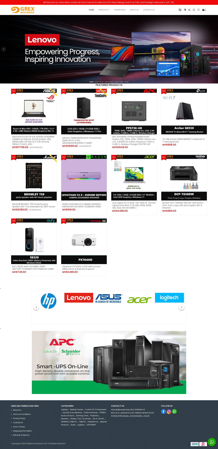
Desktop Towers (76, 409)
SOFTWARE (91, 425)
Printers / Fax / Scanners (80, 418)
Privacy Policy (19, 418)
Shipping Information (22, 431)
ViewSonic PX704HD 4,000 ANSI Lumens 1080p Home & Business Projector (81, 267)
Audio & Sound (67, 415)
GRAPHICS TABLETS (69, 422)
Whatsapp (174, 411)
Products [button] (104, 9)
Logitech (81, 425)
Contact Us (149, 9)
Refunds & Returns (21, 435)
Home (91, 9)
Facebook (163, 411)
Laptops (64, 409)
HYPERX (102, 412)
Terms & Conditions (22, 414)
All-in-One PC (98, 418)
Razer (73, 425)
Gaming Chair (82, 415)
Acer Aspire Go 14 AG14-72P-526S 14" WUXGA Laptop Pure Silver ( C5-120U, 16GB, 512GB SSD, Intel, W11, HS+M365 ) (134, 205)
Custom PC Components (95, 409)
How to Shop (19, 426)
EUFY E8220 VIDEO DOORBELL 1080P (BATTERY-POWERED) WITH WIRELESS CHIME (33, 267)
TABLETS (82, 422)
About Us (134, 9)
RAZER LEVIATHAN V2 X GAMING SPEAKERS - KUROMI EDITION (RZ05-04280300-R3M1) (82, 205)
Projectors (94, 415)
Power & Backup (90, 412)
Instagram (169, 411)
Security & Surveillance (72, 412)
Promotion (119, 9)
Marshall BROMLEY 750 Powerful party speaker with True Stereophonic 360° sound (33, 205)
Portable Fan (93, 422)
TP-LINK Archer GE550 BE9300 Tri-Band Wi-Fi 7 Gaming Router (183, 140)
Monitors (64, 418)
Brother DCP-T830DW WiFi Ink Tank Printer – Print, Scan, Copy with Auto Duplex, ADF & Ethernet (183, 205)
